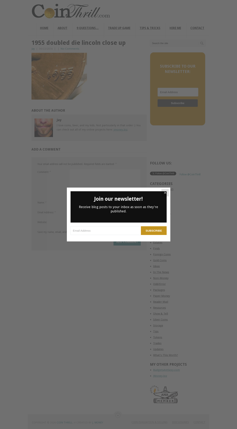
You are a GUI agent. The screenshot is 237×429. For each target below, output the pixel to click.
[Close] (165, 192)
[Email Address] (106, 230)
